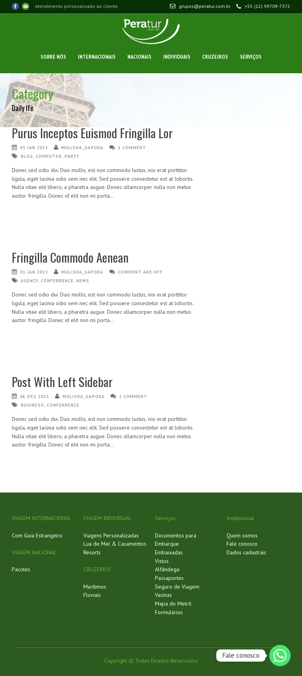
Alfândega (167, 569)
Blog (27, 156)
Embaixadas (169, 552)
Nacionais (139, 56)
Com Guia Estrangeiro (37, 535)
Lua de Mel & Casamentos (114, 543)
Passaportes (169, 578)
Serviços (250, 56)
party (71, 156)
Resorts (92, 552)
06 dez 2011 (34, 396)
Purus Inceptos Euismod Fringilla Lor (92, 133)
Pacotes (21, 569)
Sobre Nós (53, 56)
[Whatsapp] (280, 655)
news (82, 280)
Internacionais (97, 56)
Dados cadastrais (246, 552)
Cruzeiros (215, 56)
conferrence (57, 280)
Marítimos (94, 586)
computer (49, 156)
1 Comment (132, 147)
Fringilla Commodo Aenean (70, 257)
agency (29, 280)
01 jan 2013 (34, 272)
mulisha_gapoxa (82, 147)
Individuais (176, 56)
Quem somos (242, 535)
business (32, 405)
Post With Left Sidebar (62, 381)
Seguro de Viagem (177, 586)
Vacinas (163, 594)
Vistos (162, 561)
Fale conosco (242, 543)
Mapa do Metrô (173, 603)
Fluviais (92, 594)
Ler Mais (20, 210)
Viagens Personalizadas (111, 535)
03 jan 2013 (34, 147)
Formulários (169, 612)
